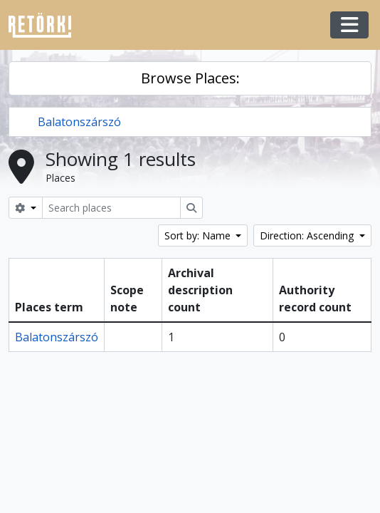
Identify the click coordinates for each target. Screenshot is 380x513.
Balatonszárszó (79, 122)
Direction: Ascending (308, 235)
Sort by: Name (198, 235)
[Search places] (111, 208)
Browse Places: (190, 78)
